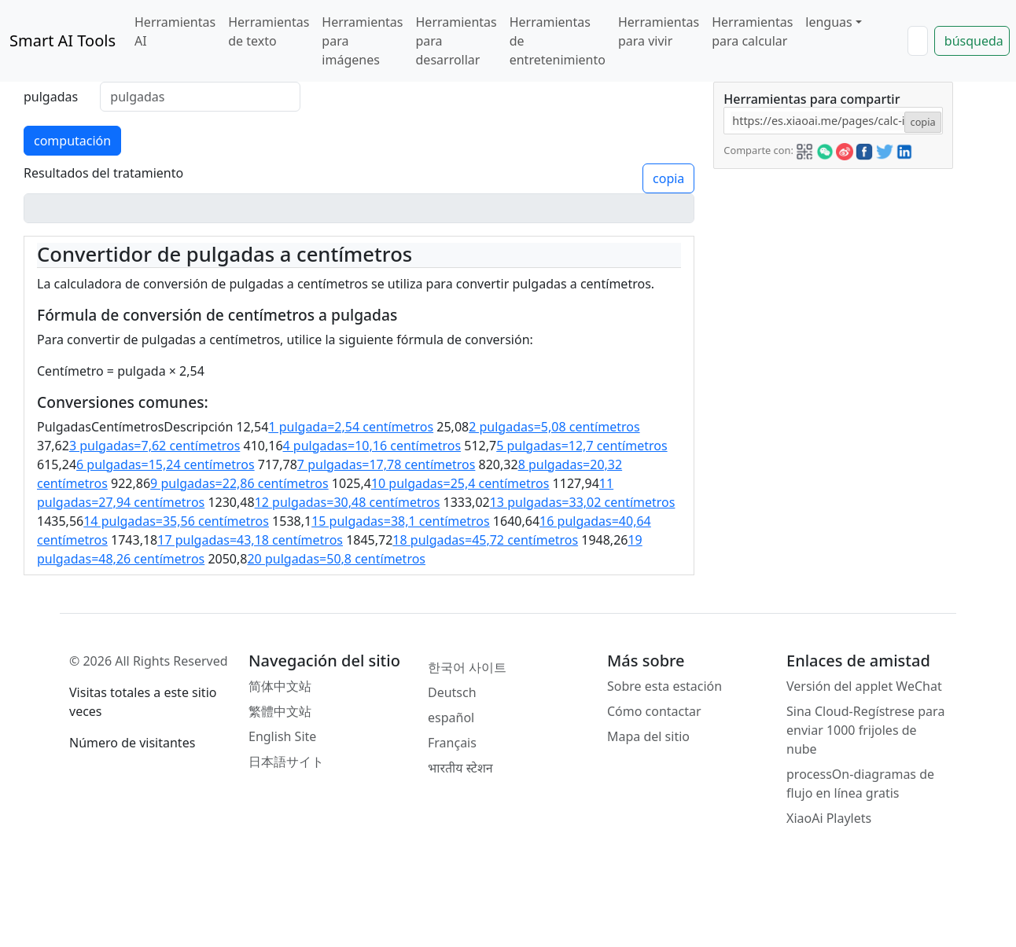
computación (72, 140)
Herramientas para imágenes (362, 40)
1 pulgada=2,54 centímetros (350, 426)
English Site (282, 736)
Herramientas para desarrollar (456, 40)
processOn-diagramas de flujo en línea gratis (860, 783)
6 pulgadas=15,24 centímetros (165, 464)
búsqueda (973, 41)
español (451, 717)
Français (452, 742)
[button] (804, 149)
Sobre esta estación (664, 686)
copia (668, 178)
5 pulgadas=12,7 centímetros (581, 445)
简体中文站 (279, 686)
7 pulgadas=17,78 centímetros (386, 464)
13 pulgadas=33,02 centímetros (582, 502)
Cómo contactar (654, 711)
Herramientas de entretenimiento (558, 40)
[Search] (917, 41)
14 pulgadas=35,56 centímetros (176, 521)
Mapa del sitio (648, 736)
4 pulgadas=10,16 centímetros (372, 445)
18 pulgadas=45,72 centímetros (485, 540)
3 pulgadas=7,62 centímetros (154, 445)
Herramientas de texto (268, 31)
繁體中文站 (279, 711)
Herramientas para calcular (752, 31)
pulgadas (51, 96)
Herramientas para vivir (658, 31)
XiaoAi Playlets (828, 818)
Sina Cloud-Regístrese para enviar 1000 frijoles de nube (865, 730)
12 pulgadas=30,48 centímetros (347, 502)
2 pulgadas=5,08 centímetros (554, 426)
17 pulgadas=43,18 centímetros (250, 540)
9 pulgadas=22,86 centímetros (239, 483)
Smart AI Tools (62, 40)
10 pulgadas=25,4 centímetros (460, 483)
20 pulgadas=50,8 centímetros (336, 558)
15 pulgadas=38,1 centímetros (400, 521)
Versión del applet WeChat (864, 686)
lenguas (828, 22)
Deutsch (452, 692)
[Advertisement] (832, 267)
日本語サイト (286, 761)
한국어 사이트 (467, 667)
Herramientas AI (174, 31)
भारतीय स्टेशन (460, 767)
